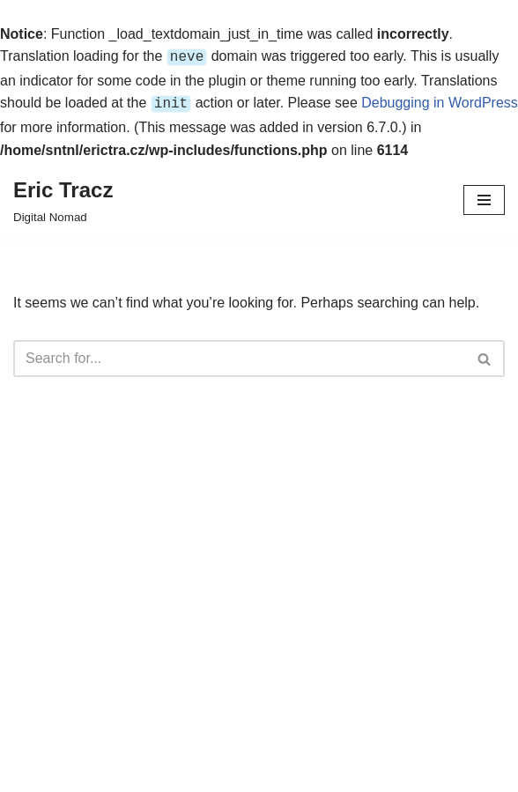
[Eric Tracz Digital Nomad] (63, 196)
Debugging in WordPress (439, 100)
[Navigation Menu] (484, 196)
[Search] (239, 355)
